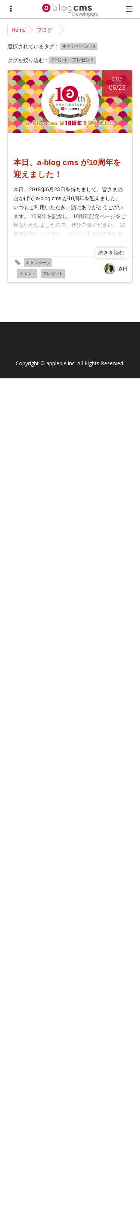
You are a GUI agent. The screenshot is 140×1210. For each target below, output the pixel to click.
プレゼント (83, 60)
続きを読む (111, 253)
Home (18, 30)
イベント (59, 60)
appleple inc (60, 363)
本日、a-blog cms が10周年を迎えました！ (67, 168)
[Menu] (11, 9)
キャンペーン (75, 46)
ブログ (44, 30)
